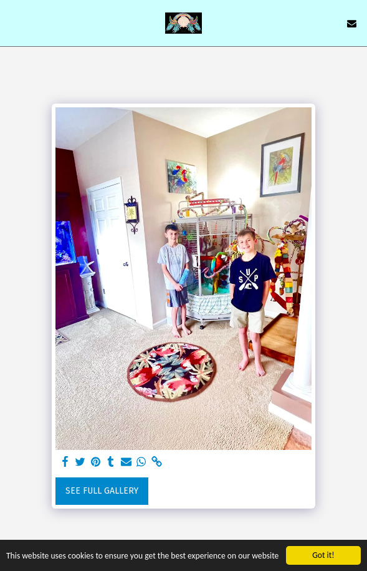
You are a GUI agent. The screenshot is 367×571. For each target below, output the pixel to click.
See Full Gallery (101, 491)
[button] (13, 23)
